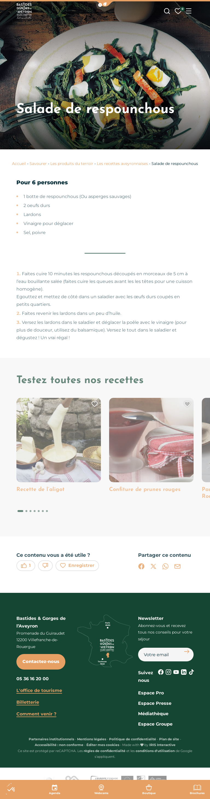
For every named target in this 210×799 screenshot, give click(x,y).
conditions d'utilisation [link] (155, 751)
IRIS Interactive (162, 745)
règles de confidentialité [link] (105, 751)
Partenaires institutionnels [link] (51, 739)
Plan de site (169, 739)
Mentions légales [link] (91, 739)
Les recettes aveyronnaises (122, 163)
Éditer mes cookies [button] (102, 745)
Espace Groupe (155, 724)
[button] (105, 4)
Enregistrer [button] (77, 565)
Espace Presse (154, 703)
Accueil (19, 163)
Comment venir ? (36, 714)
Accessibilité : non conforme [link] (59, 745)
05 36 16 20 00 (32, 678)
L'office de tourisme (39, 690)
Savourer (38, 163)
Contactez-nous (40, 661)
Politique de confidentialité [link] (132, 739)
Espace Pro (151, 693)
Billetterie (27, 702)
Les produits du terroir (71, 163)
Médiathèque (153, 713)
